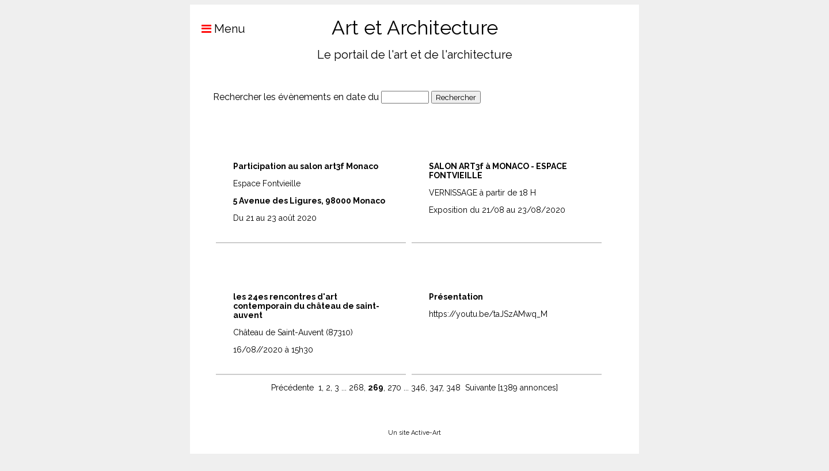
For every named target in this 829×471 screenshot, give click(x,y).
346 (418, 387)
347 (435, 387)
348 (453, 387)
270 (394, 387)
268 (356, 387)
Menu (217, 29)
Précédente (292, 387)
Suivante (480, 387)
